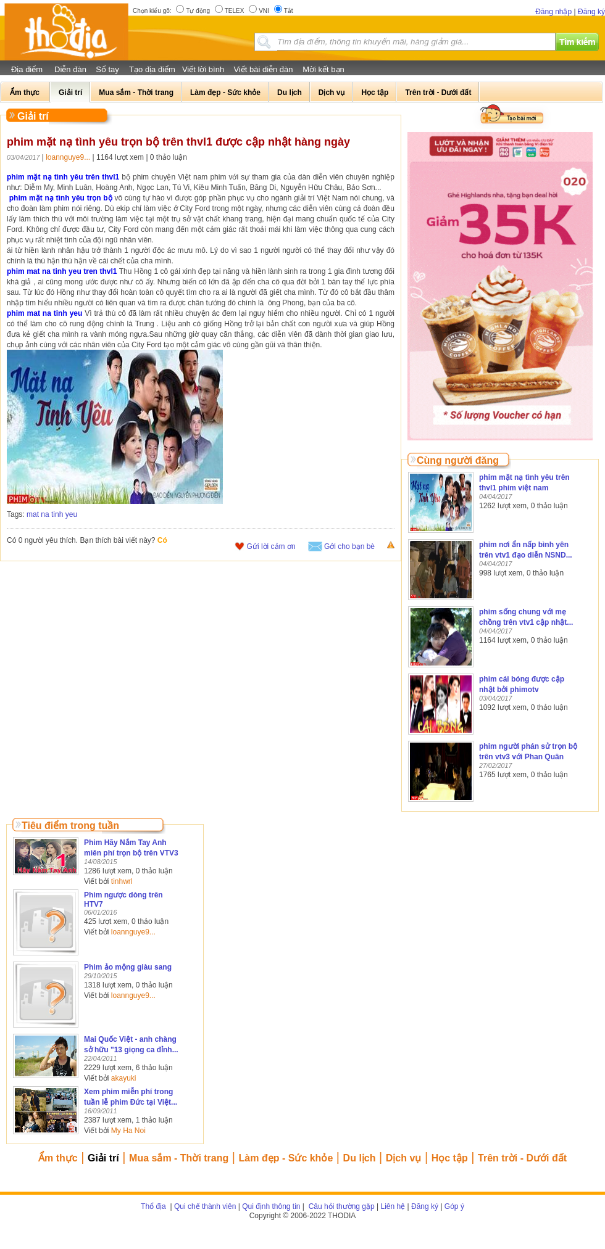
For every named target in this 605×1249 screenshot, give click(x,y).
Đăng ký (591, 11)
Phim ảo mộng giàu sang (128, 967)
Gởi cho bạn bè (349, 546)
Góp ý (454, 1206)
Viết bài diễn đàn (263, 69)
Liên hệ (393, 1206)
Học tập (450, 1158)
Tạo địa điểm (152, 69)
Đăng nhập (553, 11)
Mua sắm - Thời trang (178, 1158)
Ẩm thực (58, 1158)
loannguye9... (68, 157)
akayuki (123, 1078)
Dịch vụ (404, 1158)
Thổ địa (153, 1206)
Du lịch (359, 1158)
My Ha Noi (128, 1130)
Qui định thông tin (271, 1206)
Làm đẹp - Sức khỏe (286, 1158)
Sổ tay (107, 69)
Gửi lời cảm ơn (271, 546)
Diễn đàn (70, 69)
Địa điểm (27, 69)
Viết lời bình (203, 69)
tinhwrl (122, 881)
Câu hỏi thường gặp (340, 1206)
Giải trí (103, 1158)
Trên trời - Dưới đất (522, 1158)
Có (162, 540)
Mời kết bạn (323, 69)
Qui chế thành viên (205, 1206)
